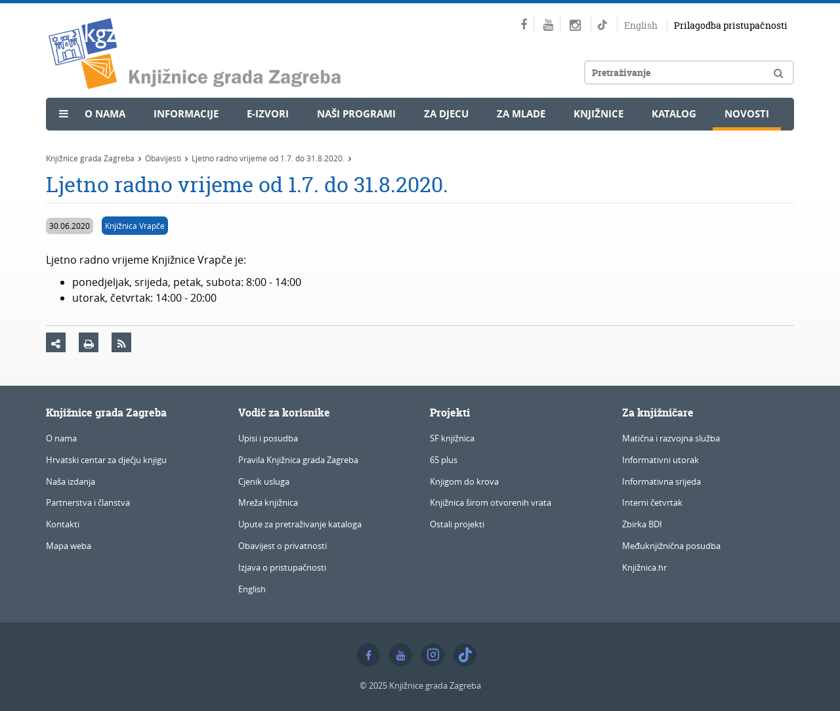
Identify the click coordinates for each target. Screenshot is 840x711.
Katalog (674, 114)
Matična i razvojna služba (671, 438)
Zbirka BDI (642, 524)
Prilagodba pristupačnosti (731, 25)
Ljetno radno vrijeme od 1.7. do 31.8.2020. (268, 158)
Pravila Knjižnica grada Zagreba (298, 460)
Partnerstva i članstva (88, 502)
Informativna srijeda (661, 481)
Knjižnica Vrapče (135, 225)
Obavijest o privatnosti (282, 546)
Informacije (186, 114)
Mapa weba (68, 546)
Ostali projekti (457, 524)
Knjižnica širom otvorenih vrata (490, 502)
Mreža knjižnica (268, 502)
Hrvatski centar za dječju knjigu (106, 460)
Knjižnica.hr (644, 567)
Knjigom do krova (464, 481)
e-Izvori (268, 114)
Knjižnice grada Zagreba (90, 158)
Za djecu (446, 114)
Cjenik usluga (263, 481)
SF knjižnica (452, 438)
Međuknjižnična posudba (671, 546)
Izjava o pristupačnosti (282, 567)
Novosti (746, 114)
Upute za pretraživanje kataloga (300, 524)
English (641, 25)
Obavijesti (163, 158)
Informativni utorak (660, 460)
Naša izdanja (70, 481)
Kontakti (62, 524)
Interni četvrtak (652, 502)
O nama (105, 114)
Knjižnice (598, 114)
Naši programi (356, 114)
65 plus (443, 460)
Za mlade (521, 114)
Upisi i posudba (268, 438)
